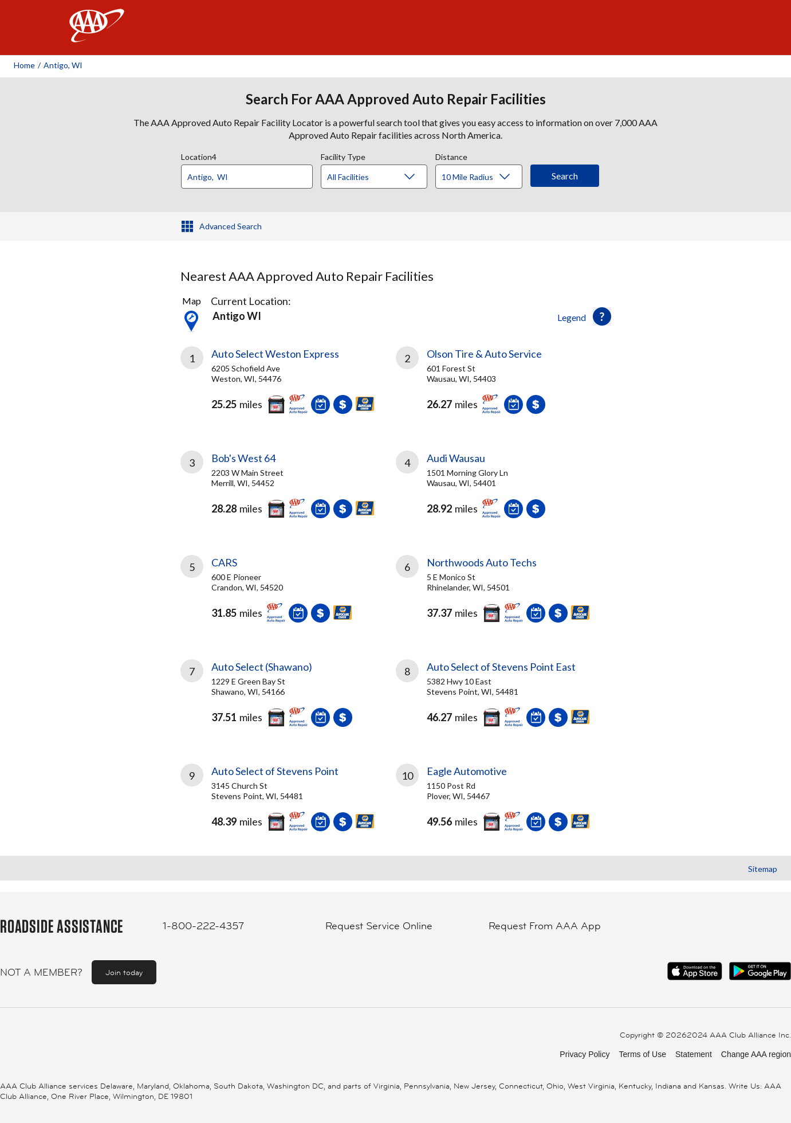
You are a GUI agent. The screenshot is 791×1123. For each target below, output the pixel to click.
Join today (124, 972)
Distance (451, 155)
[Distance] (483, 177)
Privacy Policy (584, 1054)
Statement (693, 1054)
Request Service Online (378, 925)
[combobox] (251, 174)
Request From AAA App (545, 925)
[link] (288, 384)
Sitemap (762, 869)
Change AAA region (756, 1054)
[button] (602, 316)
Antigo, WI (63, 65)
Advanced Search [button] (230, 226)
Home (24, 65)
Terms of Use (642, 1054)
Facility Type (343, 155)
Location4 (199, 155)
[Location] (247, 177)
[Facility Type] (383, 177)
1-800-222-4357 (203, 925)
